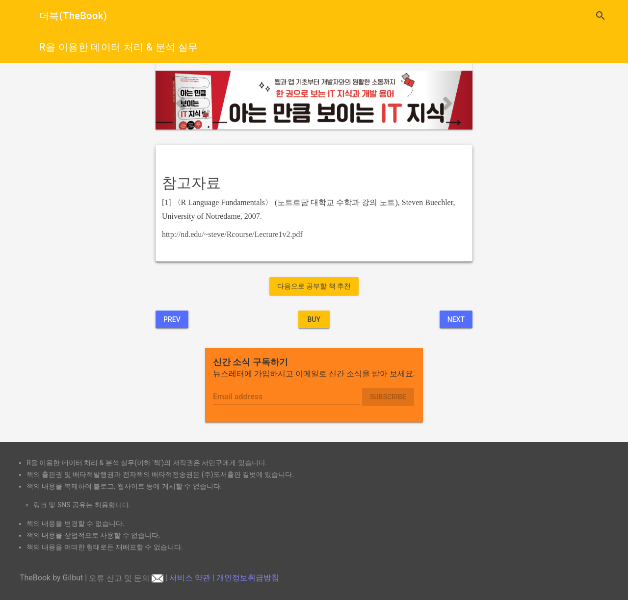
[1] (166, 202)
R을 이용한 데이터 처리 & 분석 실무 (118, 47)
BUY (313, 319)
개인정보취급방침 (247, 578)
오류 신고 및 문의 (126, 578)
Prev (172, 319)
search (600, 16)
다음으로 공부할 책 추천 (314, 286)
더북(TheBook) (73, 16)
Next (456, 319)
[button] (179, 100)
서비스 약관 (189, 578)
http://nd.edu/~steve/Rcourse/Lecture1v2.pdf (232, 234)
